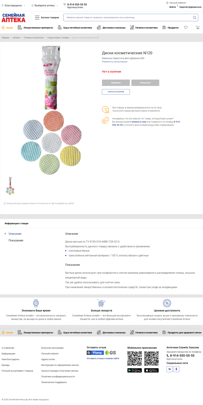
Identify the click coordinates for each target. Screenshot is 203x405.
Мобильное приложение (142, 347)
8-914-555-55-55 (182, 355)
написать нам (139, 121)
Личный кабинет (50, 353)
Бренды (6, 365)
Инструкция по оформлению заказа (60, 365)
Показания (16, 240)
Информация (8, 353)
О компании (8, 348)
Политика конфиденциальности (58, 376)
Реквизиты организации (114, 61)
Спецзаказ (145, 82)
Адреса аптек (48, 359)
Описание (15, 233)
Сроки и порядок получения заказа (59, 371)
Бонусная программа (52, 348)
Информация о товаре (16, 223)
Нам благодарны (10, 359)
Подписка (116, 82)
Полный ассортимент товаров (17, 371)
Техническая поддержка (54, 382)
